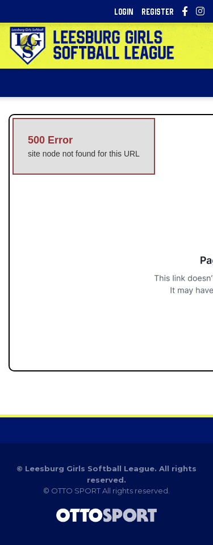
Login (123, 11)
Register (157, 11)
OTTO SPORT (76, 490)
